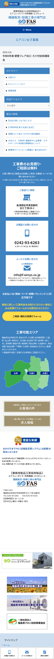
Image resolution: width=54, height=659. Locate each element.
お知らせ (12, 77)
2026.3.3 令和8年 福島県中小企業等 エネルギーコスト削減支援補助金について (27, 142)
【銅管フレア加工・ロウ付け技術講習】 (24, 133)
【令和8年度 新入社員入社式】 (21, 127)
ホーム (6, 645)
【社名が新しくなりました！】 (19, 120)
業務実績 (12, 90)
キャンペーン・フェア (16, 83)
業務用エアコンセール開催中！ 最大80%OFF (27, 149)
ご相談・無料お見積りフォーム (27, 316)
